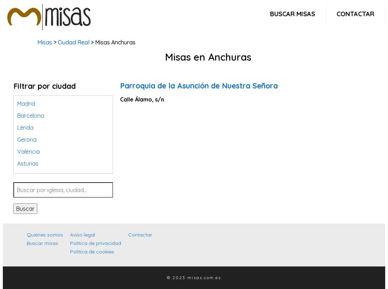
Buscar (25, 208)
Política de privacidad (95, 243)
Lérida (25, 127)
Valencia (28, 151)
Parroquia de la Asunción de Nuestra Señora (199, 85)
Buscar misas (292, 14)
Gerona (27, 139)
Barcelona (30, 115)
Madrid (26, 103)
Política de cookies (92, 251)
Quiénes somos (45, 235)
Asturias (27, 163)
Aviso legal (82, 235)
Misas (44, 42)
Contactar (355, 14)
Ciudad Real (73, 42)
